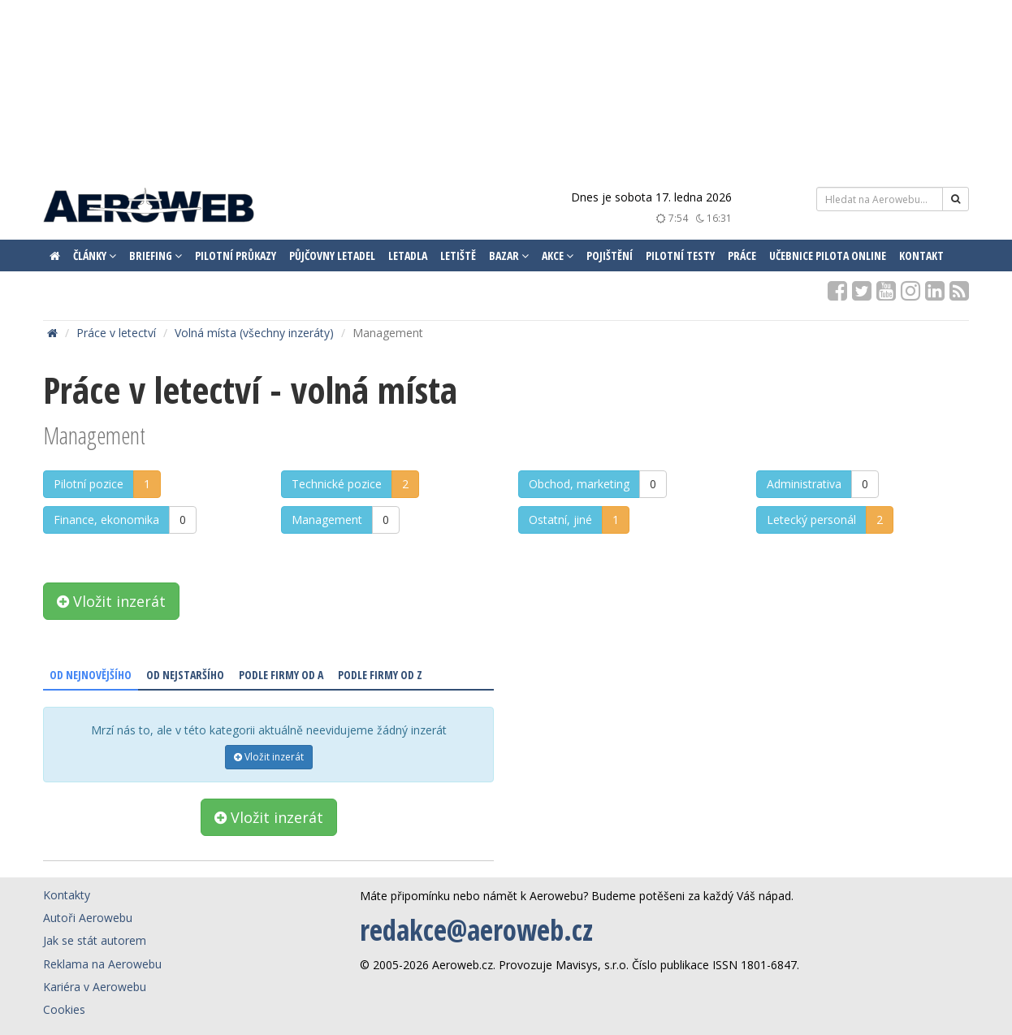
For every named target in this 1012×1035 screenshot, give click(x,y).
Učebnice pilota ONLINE (827, 255)
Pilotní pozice (88, 484)
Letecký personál (811, 519)
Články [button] (94, 255)
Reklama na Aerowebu (102, 964)
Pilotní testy (680, 255)
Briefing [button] (155, 255)
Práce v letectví (116, 332)
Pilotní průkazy (235, 255)
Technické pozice (337, 484)
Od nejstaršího (185, 674)
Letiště (458, 255)
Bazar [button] (509, 255)
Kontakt (921, 255)
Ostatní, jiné (560, 519)
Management (327, 519)
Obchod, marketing (579, 484)
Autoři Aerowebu (87, 917)
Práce (742, 255)
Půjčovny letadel (332, 255)
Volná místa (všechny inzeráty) (254, 332)
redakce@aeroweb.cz (476, 930)
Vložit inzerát (111, 601)
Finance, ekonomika (106, 519)
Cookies (64, 1009)
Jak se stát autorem (94, 940)
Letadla (407, 255)
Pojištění (609, 255)
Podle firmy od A (281, 674)
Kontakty (66, 895)
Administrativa (804, 484)
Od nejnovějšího (91, 674)
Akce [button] (557, 255)
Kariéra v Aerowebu (94, 986)
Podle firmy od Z (380, 674)
